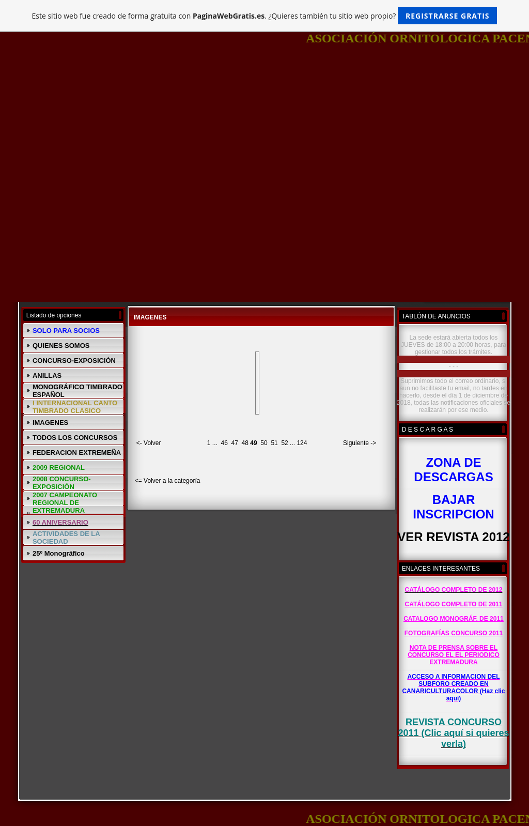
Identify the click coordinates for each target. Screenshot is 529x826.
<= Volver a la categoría (167, 480)
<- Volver (148, 443)
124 (302, 443)
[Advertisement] (264, 132)
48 (245, 443)
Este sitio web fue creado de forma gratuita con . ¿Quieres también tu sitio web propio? (264, 15)
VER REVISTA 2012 (453, 537)
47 (234, 443)
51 (274, 443)
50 (263, 443)
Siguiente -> (359, 443)
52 (284, 443)
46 (224, 443)
